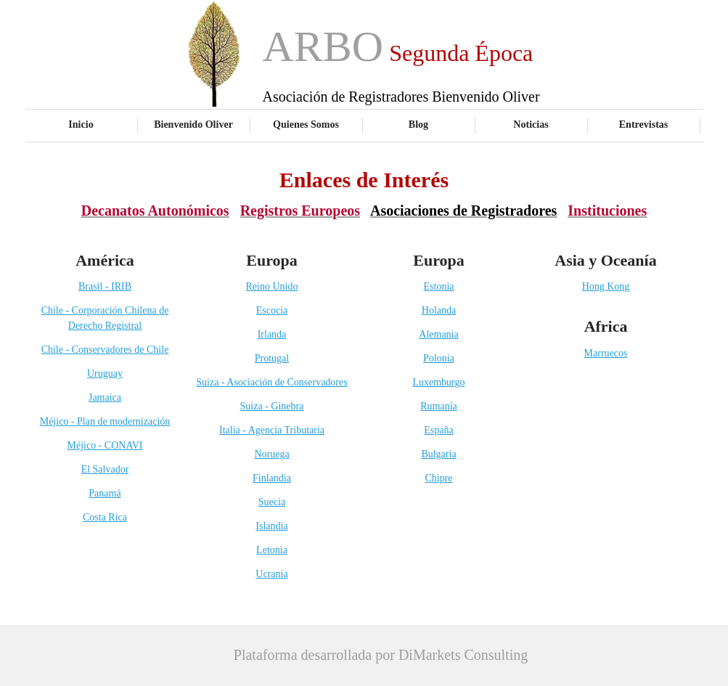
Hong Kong (606, 286)
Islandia (271, 525)
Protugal (272, 358)
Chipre (438, 478)
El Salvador (105, 469)
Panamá (104, 493)
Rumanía (438, 406)
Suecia (271, 502)
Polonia (438, 358)
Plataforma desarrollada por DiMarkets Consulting (381, 655)
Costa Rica (105, 517)
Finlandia (272, 478)
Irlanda (272, 334)
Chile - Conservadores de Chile (105, 349)
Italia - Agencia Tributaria (271, 430)
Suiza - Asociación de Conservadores (271, 382)
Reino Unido (272, 286)
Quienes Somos (306, 124)
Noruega (271, 454)
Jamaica (105, 397)
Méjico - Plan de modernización (105, 421)
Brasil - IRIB (104, 286)
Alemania (438, 334)
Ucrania (271, 573)
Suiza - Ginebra (272, 406)
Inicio (80, 124)
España (438, 430)
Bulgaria (438, 454)
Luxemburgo (438, 382)
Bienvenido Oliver (193, 124)
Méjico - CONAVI (105, 445)
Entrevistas (643, 124)
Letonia (271, 549)
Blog (418, 124)
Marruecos (606, 353)
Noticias (530, 124)
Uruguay (105, 373)
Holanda (439, 310)
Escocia (272, 310)
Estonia (439, 286)
